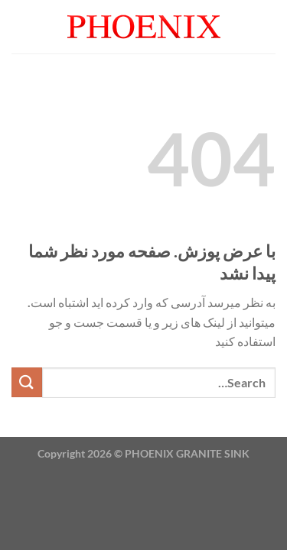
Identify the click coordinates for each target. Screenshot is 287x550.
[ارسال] (26, 382)
